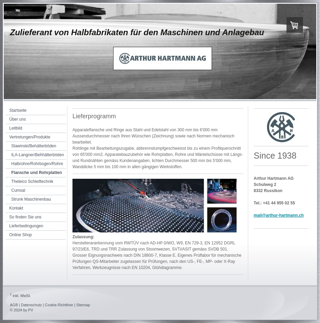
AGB (14, 305)
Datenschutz (31, 305)
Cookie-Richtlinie (59, 305)
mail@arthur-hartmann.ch (279, 215)
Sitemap (83, 305)
